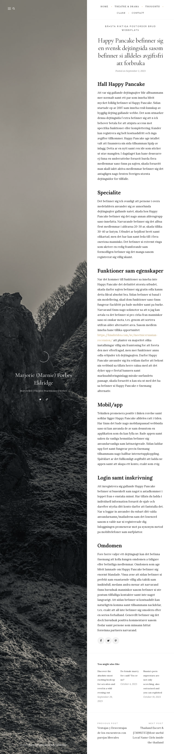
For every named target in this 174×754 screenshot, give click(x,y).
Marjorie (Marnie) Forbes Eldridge (47, 744)
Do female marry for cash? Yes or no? (129, 675)
